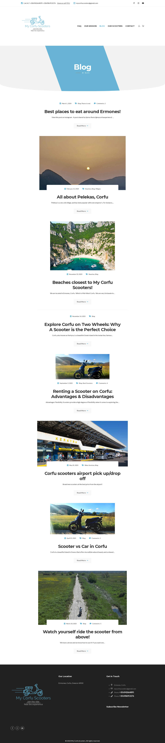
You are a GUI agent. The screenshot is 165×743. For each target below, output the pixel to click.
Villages (98, 189)
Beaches (88, 189)
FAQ (79, 26)
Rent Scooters (88, 383)
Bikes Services (89, 465)
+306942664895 (36, 3)
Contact (130, 26)
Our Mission (90, 26)
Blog (102, 26)
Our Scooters (115, 26)
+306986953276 (49, 3)
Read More (82, 126)
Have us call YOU (63, 3)
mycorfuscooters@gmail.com (87, 3)
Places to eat (86, 103)
